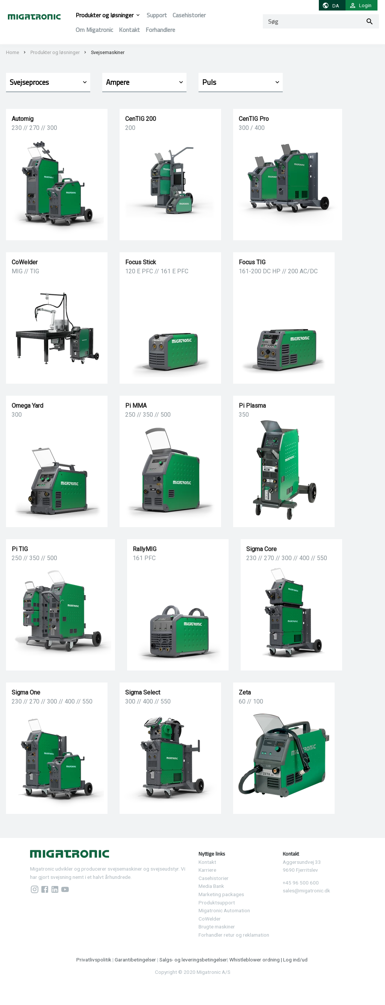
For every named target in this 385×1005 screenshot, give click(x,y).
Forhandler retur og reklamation (234, 935)
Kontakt (129, 29)
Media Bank (211, 886)
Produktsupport (217, 903)
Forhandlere (160, 29)
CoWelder (210, 919)
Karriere (207, 870)
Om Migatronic (94, 29)
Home (12, 52)
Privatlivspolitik (93, 960)
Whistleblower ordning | (256, 960)
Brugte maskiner (217, 927)
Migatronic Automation (224, 910)
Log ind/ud (296, 960)
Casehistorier (189, 15)
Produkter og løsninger (104, 15)
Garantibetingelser (135, 960)
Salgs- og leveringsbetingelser (193, 960)
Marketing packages (221, 894)
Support (157, 15)
